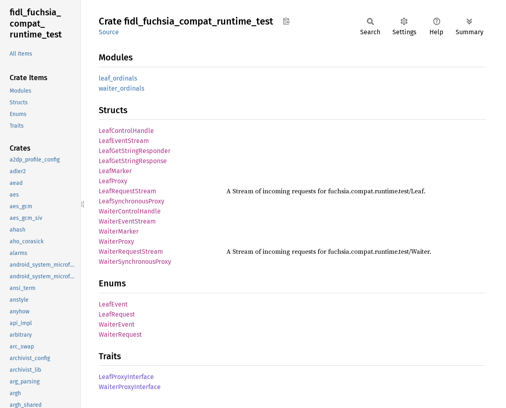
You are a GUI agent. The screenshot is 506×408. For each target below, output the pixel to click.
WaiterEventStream (127, 221)
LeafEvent (113, 304)
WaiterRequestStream (131, 251)
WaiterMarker (119, 231)
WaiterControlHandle (130, 211)
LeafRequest (117, 314)
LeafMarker (115, 171)
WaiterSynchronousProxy (135, 261)
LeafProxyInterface (126, 377)
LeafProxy (113, 181)
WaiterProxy (116, 241)
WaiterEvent (117, 324)
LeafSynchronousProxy (131, 201)
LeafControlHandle (126, 131)
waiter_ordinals (121, 88)
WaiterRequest (120, 334)
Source (109, 32)
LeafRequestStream (127, 191)
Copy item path (286, 21)
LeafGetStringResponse (133, 161)
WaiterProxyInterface (130, 387)
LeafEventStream (124, 141)
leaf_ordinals (118, 78)
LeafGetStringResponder (134, 151)
